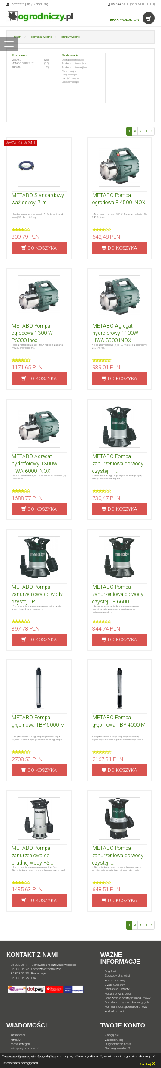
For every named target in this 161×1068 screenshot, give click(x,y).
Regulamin (111, 971)
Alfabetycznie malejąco (74, 67)
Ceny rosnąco (69, 70)
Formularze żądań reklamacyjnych (127, 1002)
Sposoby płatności (117, 975)
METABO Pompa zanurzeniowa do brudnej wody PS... (32, 855)
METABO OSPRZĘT (22, 63)
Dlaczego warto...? (117, 1048)
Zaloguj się (40, 4)
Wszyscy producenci (24, 1048)
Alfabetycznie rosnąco (74, 63)
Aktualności (18, 1035)
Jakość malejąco (70, 81)
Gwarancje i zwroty (117, 989)
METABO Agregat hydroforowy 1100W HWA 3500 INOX (115, 333)
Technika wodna (40, 37)
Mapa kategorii (20, 1044)
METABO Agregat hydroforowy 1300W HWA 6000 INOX (35, 463)
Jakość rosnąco (70, 78)
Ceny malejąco (69, 74)
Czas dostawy (115, 985)
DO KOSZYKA (39, 248)
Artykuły (15, 1040)
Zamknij (147, 1063)
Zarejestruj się (20, 4)
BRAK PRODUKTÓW (132, 20)
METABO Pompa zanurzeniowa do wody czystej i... (117, 855)
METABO (16, 59)
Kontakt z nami (114, 1011)
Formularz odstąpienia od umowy (126, 1007)
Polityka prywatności (118, 994)
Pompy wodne (69, 37)
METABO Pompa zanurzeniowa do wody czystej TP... (117, 463)
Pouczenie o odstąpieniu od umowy (127, 998)
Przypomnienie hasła (118, 1044)
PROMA (16, 67)
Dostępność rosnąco (73, 59)
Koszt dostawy (115, 980)
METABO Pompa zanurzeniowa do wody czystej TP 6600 (117, 594)
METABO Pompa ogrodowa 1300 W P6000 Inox (32, 333)
